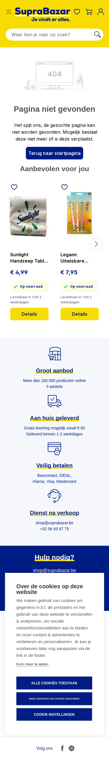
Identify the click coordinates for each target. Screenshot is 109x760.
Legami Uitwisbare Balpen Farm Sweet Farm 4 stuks (75, 258)
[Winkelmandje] (89, 12)
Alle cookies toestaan (54, 683)
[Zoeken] (97, 35)
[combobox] (49, 35)
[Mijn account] (102, 12)
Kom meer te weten (32, 664)
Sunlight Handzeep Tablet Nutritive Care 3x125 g (29, 258)
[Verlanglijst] (77, 12)
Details (29, 314)
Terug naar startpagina (54, 153)
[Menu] (8, 11)
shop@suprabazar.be (54, 570)
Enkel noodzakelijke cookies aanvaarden (54, 699)
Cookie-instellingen (54, 715)
